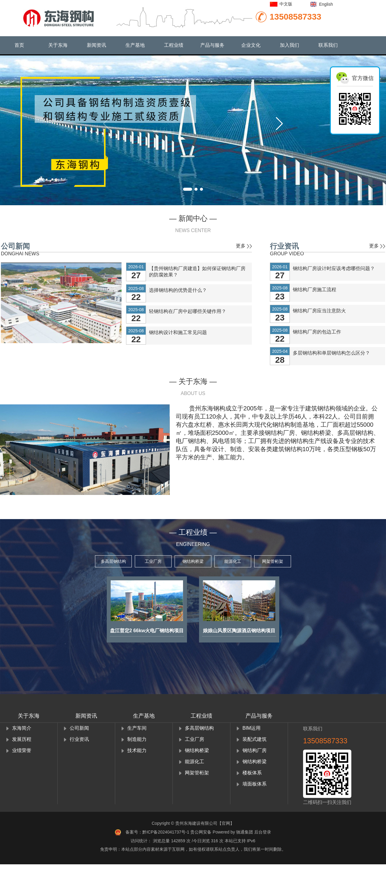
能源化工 (232, 561)
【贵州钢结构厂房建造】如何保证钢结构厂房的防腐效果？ (197, 271)
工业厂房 (153, 561)
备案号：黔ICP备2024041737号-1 (157, 832)
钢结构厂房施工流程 (314, 289)
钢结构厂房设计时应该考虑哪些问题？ (334, 268)
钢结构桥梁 (193, 561)
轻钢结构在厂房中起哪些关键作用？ (187, 311)
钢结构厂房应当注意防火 (319, 310)
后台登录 (262, 832)
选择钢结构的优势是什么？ (178, 290)
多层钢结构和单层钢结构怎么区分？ (331, 353)
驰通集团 (244, 832)
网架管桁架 (272, 561)
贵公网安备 (201, 832)
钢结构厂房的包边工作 (317, 331)
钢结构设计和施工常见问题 (178, 332)
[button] (279, 123)
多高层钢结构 (113, 561)
